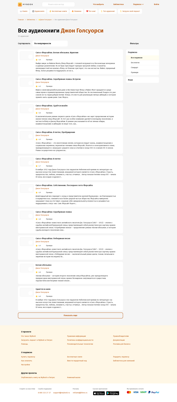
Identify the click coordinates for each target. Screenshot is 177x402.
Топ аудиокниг (109, 11)
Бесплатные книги (59, 11)
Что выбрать (98, 4)
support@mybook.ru (61, 393)
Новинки (77, 11)
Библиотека (118, 4)
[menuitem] (142, 62)
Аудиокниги (39, 11)
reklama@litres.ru (80, 393)
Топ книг (92, 11)
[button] (142, 52)
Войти (156, 4)
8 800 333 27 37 (44, 393)
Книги (24, 11)
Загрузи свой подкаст (131, 11)
